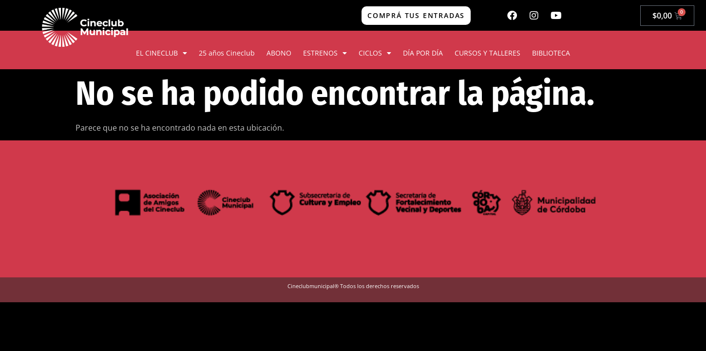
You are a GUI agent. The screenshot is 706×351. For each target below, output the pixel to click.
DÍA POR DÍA (423, 53)
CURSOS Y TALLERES (487, 53)
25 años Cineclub (227, 53)
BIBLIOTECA (551, 53)
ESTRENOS (325, 53)
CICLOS (375, 53)
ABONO (279, 53)
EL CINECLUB (161, 53)
